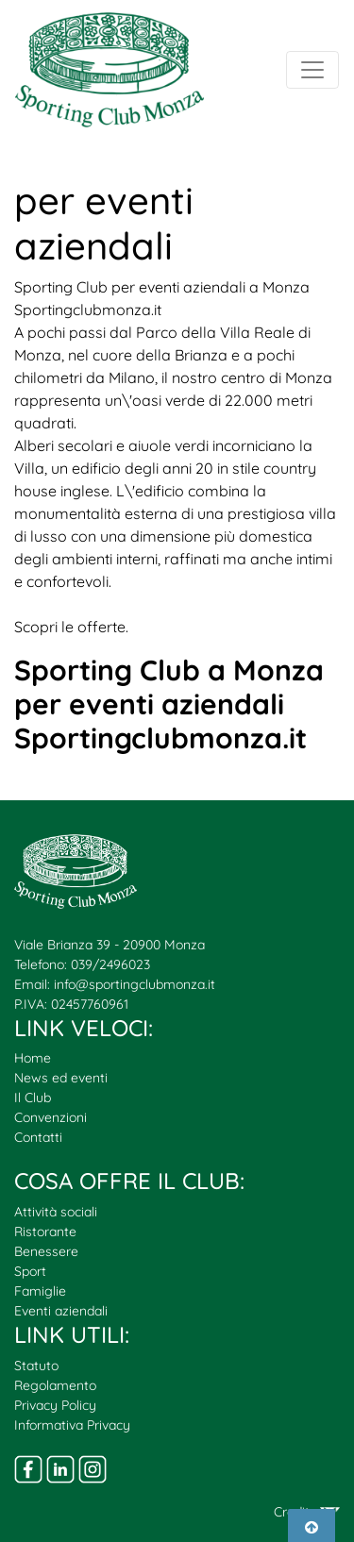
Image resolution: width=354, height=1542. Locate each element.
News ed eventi (61, 1077)
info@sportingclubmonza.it (134, 984)
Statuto (36, 1365)
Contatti (38, 1137)
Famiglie (40, 1290)
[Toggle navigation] (312, 70)
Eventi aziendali (61, 1310)
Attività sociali (55, 1211)
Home (32, 1057)
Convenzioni (50, 1117)
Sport (30, 1271)
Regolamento (55, 1385)
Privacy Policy (55, 1405)
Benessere (46, 1251)
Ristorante (45, 1231)
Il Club (32, 1097)
